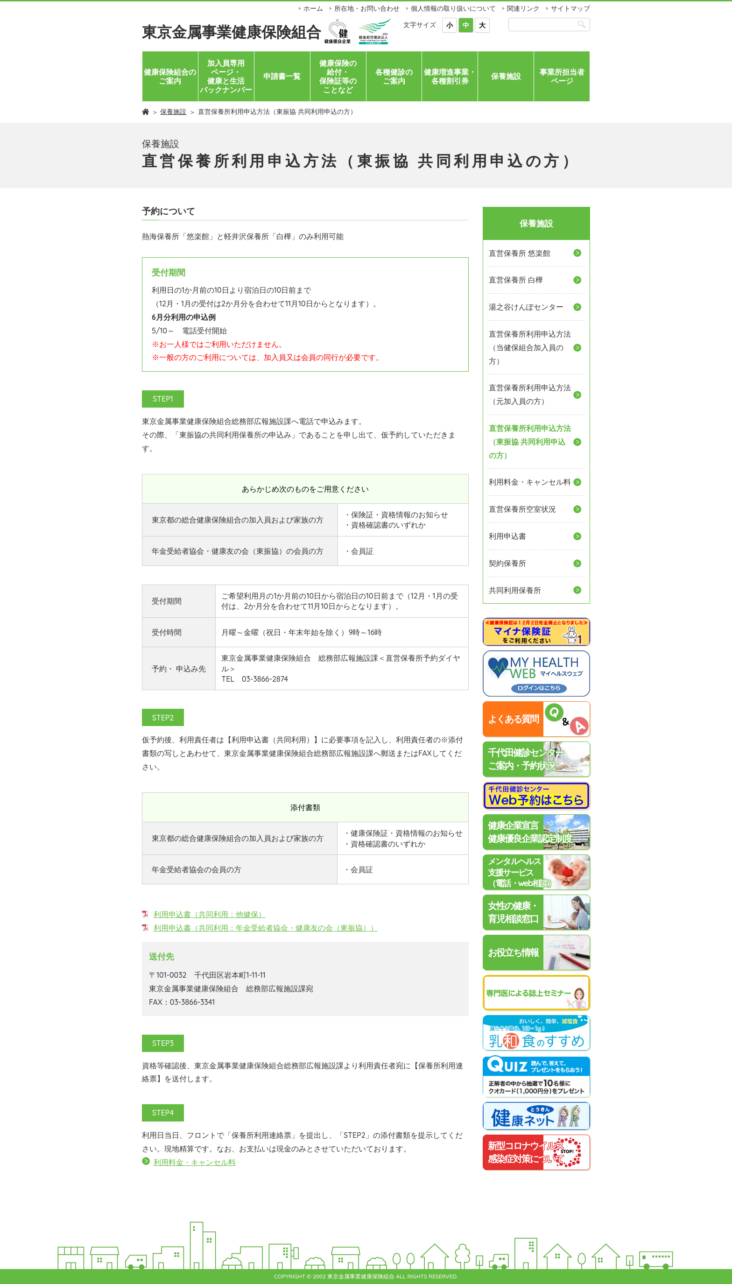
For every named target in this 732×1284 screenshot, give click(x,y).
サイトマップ (570, 8)
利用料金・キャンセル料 (195, 1162)
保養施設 (506, 76)
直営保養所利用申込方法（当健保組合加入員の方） (530, 347)
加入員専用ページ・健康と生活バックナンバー (226, 76)
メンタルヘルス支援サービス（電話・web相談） (521, 872)
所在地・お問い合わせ (367, 8)
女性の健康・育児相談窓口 (513, 912)
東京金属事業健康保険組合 (231, 31)
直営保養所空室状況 (522, 509)
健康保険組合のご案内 (170, 76)
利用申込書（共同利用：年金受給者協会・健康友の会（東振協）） (266, 927)
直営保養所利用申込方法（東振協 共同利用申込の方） (530, 441)
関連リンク (523, 8)
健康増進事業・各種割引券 (450, 76)
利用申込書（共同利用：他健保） (210, 914)
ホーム (313, 8)
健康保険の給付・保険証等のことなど (338, 76)
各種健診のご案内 (394, 76)
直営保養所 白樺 (516, 279)
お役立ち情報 (513, 952)
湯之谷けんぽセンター (526, 306)
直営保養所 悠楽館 (519, 253)
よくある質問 (513, 719)
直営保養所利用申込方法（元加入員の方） (530, 394)
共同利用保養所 (515, 590)
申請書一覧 (282, 76)
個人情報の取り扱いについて (453, 8)
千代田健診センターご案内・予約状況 (525, 759)
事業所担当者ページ (562, 76)
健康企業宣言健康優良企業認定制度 (530, 831)
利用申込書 (507, 536)
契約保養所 (507, 563)
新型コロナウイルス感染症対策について (525, 1152)
